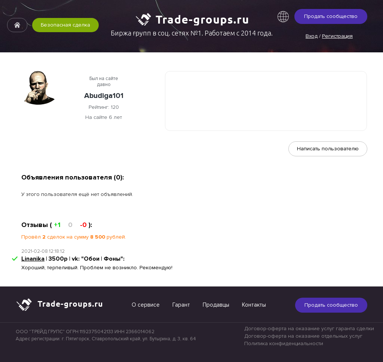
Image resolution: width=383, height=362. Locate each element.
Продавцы (216, 304)
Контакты (254, 304)
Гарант (181, 304)
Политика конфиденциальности (283, 343)
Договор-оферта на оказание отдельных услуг (303, 336)
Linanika (33, 259)
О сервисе (146, 304)
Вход (312, 36)
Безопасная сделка (65, 25)
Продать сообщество (331, 16)
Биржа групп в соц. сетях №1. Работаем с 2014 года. (192, 33)
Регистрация (337, 36)
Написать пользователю (328, 148)
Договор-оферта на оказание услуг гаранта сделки (309, 328)
